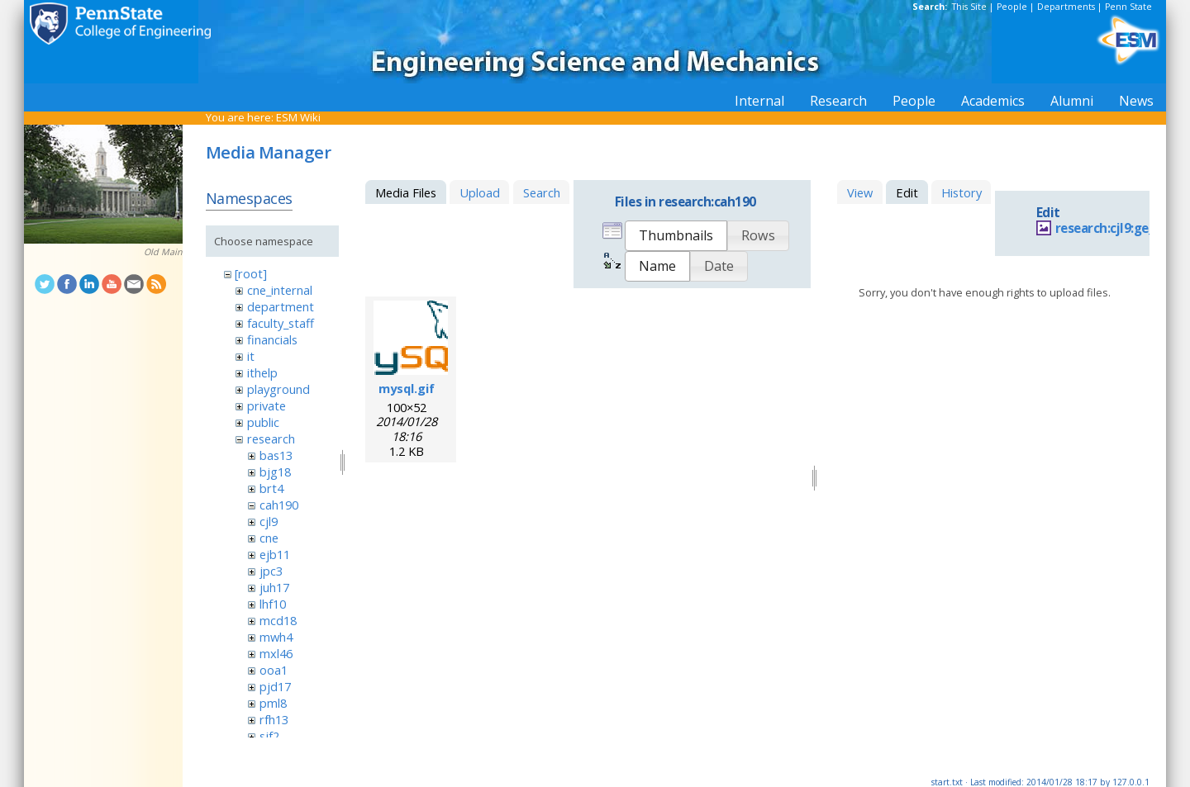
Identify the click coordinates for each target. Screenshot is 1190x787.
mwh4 (276, 636)
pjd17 (275, 686)
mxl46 (276, 653)
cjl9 (268, 521)
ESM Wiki (298, 117)
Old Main (163, 252)
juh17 (274, 587)
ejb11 (274, 554)
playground (278, 389)
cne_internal (279, 290)
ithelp (262, 372)
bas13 (276, 455)
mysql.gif (406, 388)
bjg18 (275, 471)
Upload (479, 192)
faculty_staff (280, 323)
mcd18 (278, 620)
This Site (969, 6)
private (266, 405)
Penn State (1128, 6)
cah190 (278, 504)
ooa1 (273, 669)
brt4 (271, 488)
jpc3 (271, 570)
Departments (1066, 6)
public (263, 422)
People (1012, 6)
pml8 (273, 703)
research (271, 438)
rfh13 (273, 719)
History (961, 192)
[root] (251, 273)
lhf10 (272, 603)
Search (541, 192)
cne (268, 537)
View (860, 192)
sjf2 (269, 736)
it (251, 356)
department (280, 306)
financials (272, 339)
